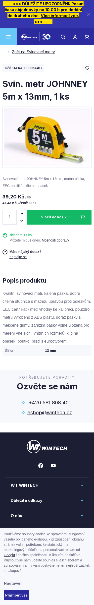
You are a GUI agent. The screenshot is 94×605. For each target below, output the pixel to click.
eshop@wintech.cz (49, 413)
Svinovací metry (33, 52)
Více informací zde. (60, 15)
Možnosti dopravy (55, 240)
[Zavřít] (89, 14)
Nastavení (13, 583)
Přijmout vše (16, 595)
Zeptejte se (18, 257)
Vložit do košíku (55, 217)
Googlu (9, 555)
